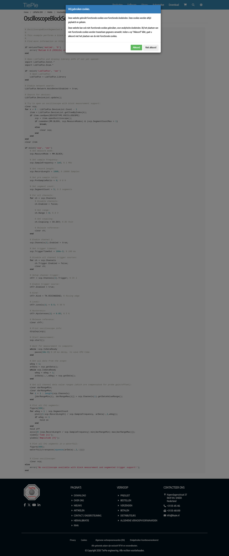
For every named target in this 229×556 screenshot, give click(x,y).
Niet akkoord (150, 47)
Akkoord (136, 47)
